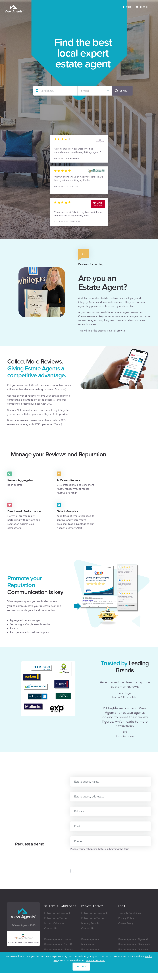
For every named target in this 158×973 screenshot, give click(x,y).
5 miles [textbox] (85, 90)
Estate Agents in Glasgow (133, 949)
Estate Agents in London (58, 939)
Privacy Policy (126, 918)
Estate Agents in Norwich (58, 949)
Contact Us (50, 928)
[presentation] (93, 857)
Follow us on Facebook (57, 913)
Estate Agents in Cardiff (58, 944)
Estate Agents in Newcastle (134, 944)
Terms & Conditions (129, 913)
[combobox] (95, 91)
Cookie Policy (125, 923)
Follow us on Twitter (56, 918)
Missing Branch (90, 923)
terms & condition (95, 960)
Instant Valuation (54, 923)
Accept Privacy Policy (91, 871)
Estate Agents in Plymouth (133, 939)
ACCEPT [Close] (81, 966)
